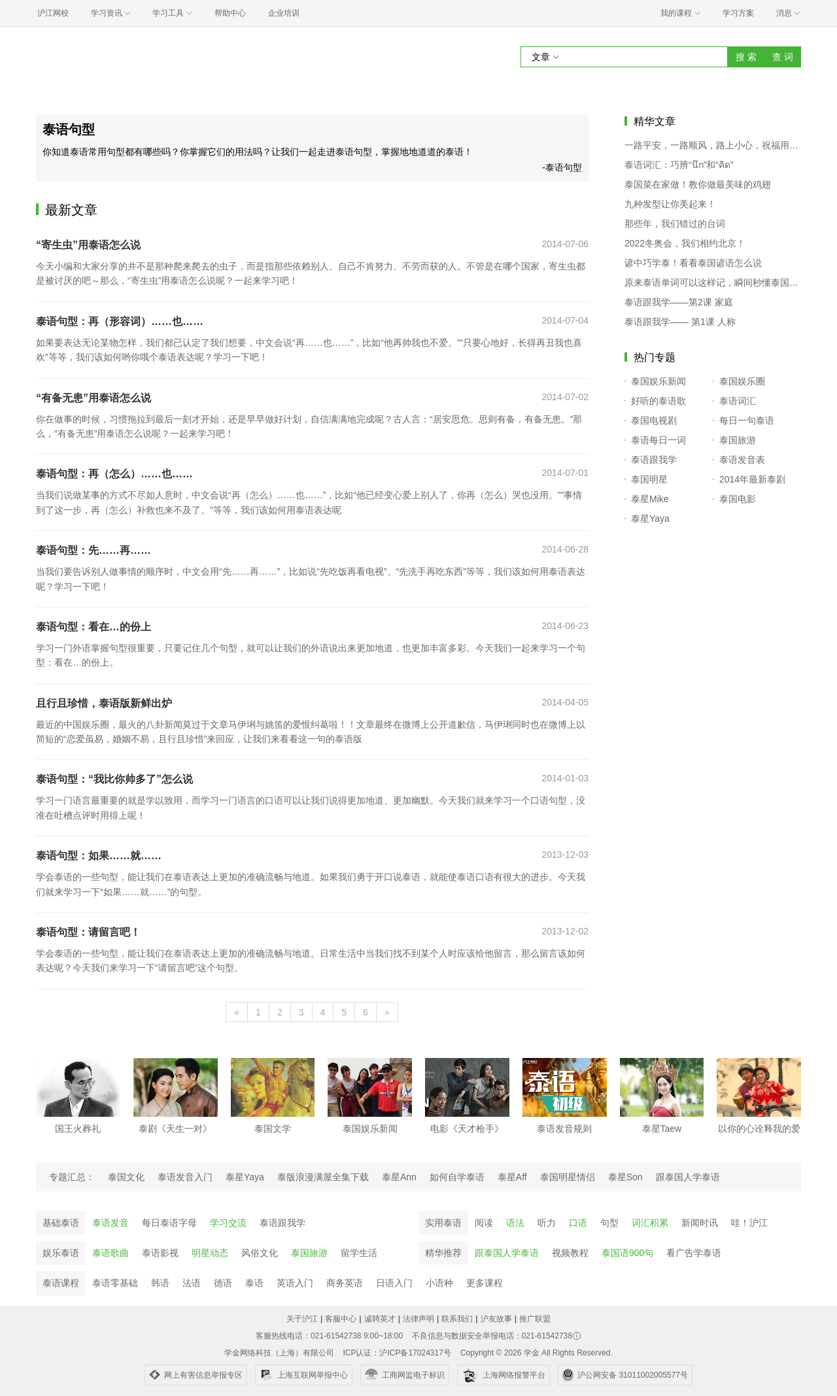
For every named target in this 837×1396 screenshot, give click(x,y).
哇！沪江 (749, 1222)
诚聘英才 (380, 1318)
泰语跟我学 (282, 1222)
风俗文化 (259, 1253)
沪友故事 (496, 1318)
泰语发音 (110, 1222)
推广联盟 (535, 1318)
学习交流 (228, 1222)
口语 (578, 1222)
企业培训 (283, 13)
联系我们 (457, 1318)
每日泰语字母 (169, 1222)
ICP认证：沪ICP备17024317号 (397, 1352)
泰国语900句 (627, 1253)
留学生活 (359, 1253)
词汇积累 (650, 1222)
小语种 (439, 1283)
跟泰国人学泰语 (507, 1253)
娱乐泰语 (61, 1253)
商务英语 (344, 1283)
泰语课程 (61, 1283)
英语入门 (295, 1283)
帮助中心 (230, 13)
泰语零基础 (115, 1283)
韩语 (160, 1283)
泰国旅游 (309, 1253)
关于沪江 (302, 1318)
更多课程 (484, 1283)
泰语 (254, 1283)
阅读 (484, 1222)
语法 (515, 1222)
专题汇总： (72, 1177)
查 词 (782, 57)
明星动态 (210, 1253)
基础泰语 (61, 1222)
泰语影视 (160, 1253)
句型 (609, 1222)
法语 (191, 1283)
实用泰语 (443, 1222)
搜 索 (746, 57)
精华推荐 (443, 1253)
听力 (547, 1222)
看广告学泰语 (693, 1253)
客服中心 (340, 1318)
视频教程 (570, 1253)
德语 (223, 1283)
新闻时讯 (699, 1222)
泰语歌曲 (110, 1253)
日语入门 (394, 1283)
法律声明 (418, 1318)
